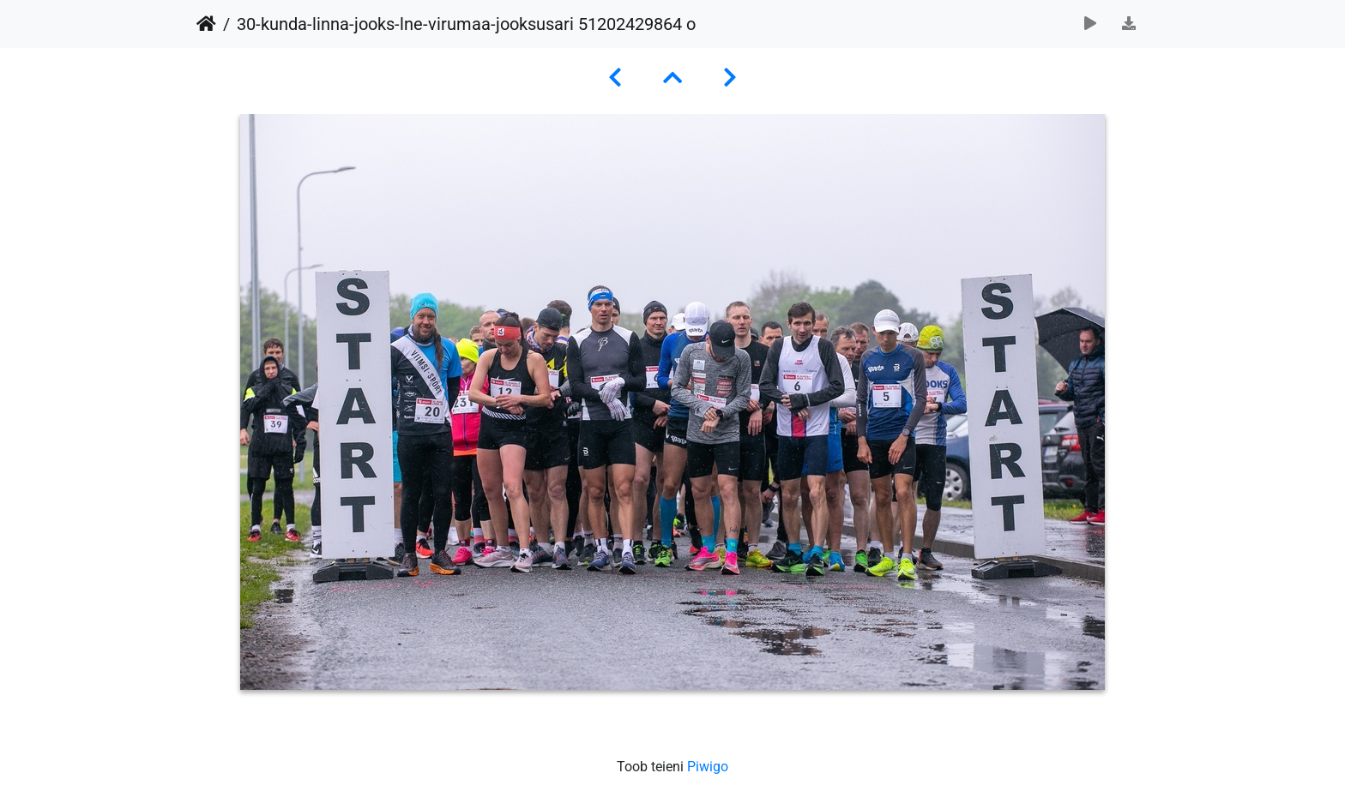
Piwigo (707, 766)
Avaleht (206, 24)
